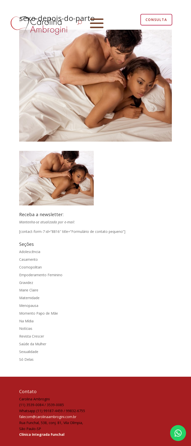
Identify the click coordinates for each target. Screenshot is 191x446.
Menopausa (28, 305)
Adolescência (29, 251)
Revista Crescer (31, 336)
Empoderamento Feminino (40, 274)
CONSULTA (156, 19)
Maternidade (29, 297)
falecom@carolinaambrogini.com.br (47, 416)
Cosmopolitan (30, 267)
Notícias (25, 328)
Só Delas (26, 359)
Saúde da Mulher (32, 344)
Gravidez (26, 282)
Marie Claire (28, 290)
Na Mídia (26, 321)
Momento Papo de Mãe (38, 313)
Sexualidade (28, 351)
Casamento (28, 259)
